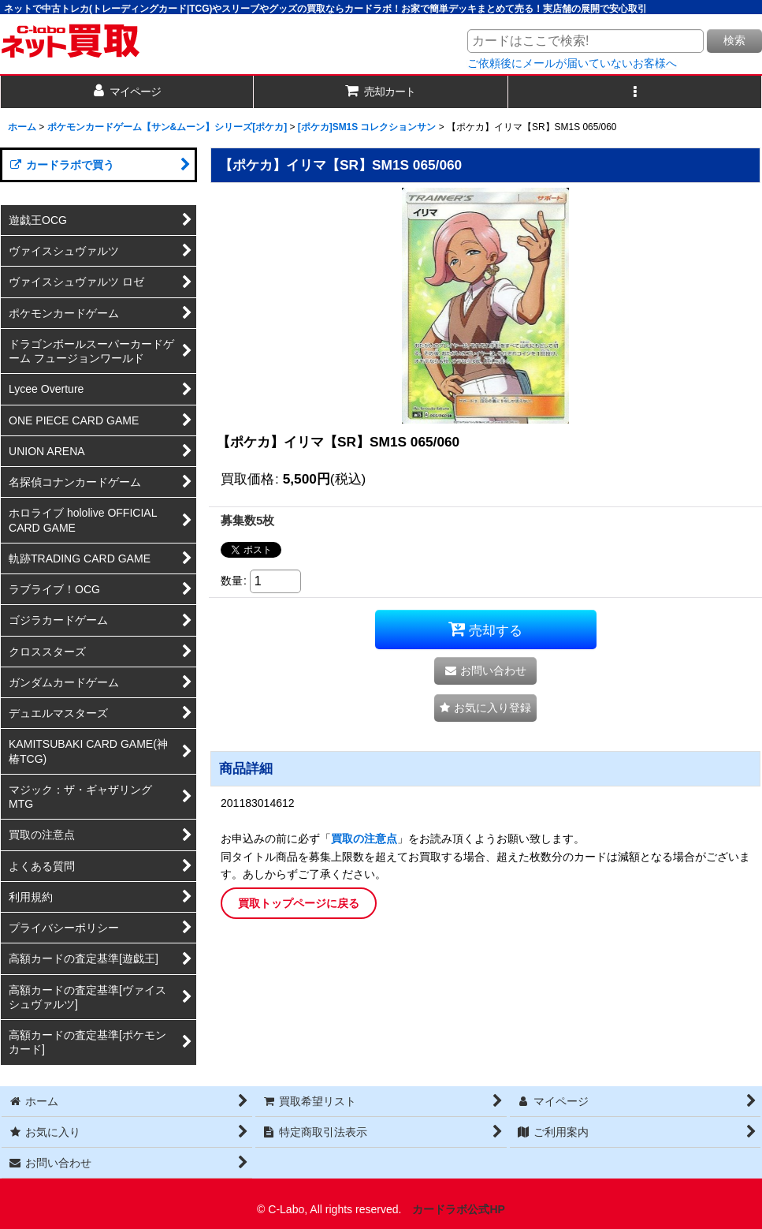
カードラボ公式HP (458, 1209)
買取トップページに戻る (298, 903)
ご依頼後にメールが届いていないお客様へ (572, 63)
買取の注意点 (364, 838)
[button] (635, 92)
